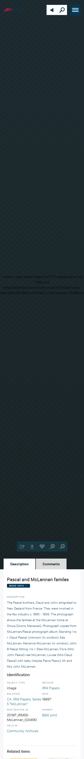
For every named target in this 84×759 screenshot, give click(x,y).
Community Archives (22, 730)
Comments (51, 563)
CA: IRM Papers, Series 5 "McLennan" (24, 701)
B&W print (49, 714)
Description (19, 563)
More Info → (18, 585)
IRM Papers (51, 687)
